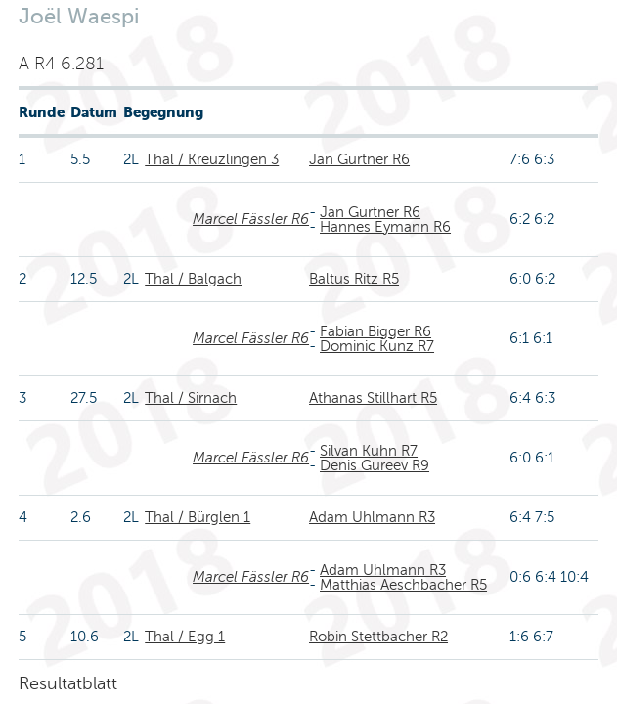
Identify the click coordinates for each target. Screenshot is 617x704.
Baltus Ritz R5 (354, 278)
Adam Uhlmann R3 (372, 517)
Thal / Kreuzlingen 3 (212, 159)
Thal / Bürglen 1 (197, 517)
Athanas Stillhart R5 (373, 398)
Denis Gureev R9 (374, 465)
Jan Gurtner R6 (359, 159)
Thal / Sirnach (191, 398)
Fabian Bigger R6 (375, 331)
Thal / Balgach (193, 278)
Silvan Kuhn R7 (369, 451)
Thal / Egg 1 (185, 636)
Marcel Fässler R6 (251, 219)
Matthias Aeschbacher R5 (403, 585)
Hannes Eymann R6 (385, 227)
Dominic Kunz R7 (377, 346)
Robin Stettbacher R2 (378, 636)
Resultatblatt (68, 683)
